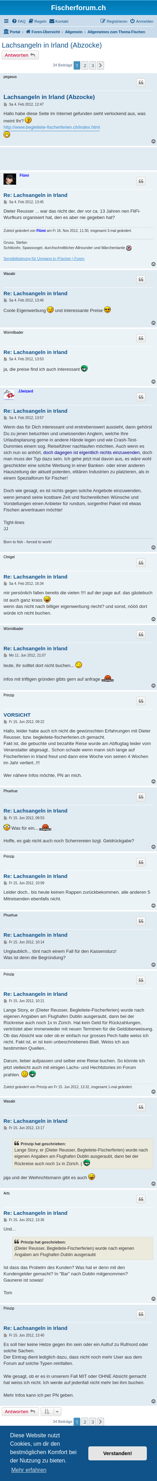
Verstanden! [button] (117, 1453)
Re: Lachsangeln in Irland (36, 195)
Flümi (24, 175)
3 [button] (92, 65)
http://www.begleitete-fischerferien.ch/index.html (52, 127)
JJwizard (25, 391)
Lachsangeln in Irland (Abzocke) (52, 45)
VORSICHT (17, 715)
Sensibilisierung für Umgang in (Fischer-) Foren (44, 258)
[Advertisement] (80, 157)
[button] (100, 65)
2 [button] (84, 65)
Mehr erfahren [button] (29, 1470)
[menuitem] (19, 21)
